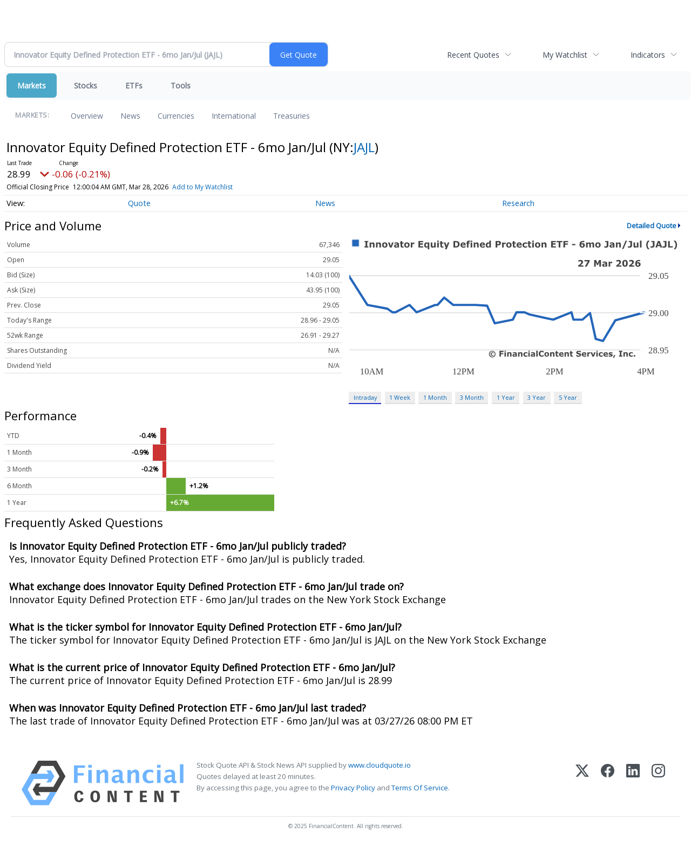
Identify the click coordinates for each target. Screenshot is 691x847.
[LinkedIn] (633, 783)
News (130, 116)
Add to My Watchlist (202, 187)
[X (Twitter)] (582, 783)
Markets (31, 85)
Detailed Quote (651, 225)
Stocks (85, 85)
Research (518, 203)
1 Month (435, 397)
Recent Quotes (473, 55)
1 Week (399, 397)
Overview (87, 116)
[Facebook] (608, 783)
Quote (139, 203)
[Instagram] (658, 783)
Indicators (648, 55)
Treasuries (291, 116)
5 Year (568, 397)
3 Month (472, 397)
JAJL (364, 147)
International (234, 116)
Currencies (176, 116)
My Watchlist (565, 55)
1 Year (506, 397)
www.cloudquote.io (379, 765)
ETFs (134, 85)
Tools (181, 85)
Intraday (365, 397)
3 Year (536, 397)
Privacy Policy (353, 788)
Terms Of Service (419, 788)
